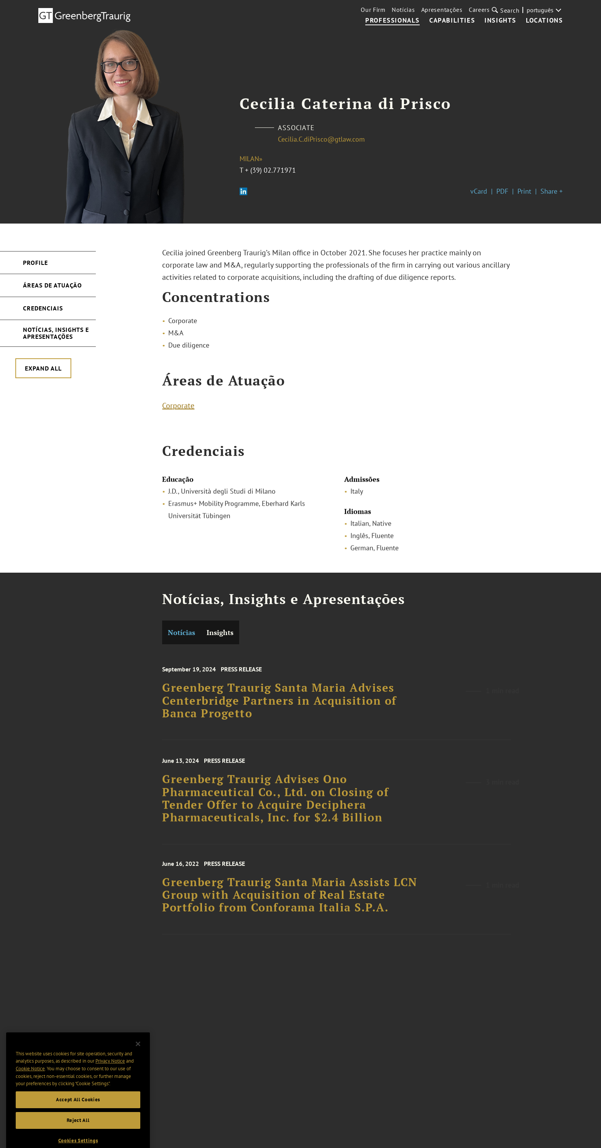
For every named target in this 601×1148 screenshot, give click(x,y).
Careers (479, 9)
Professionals (392, 20)
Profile (35, 262)
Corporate (178, 408)
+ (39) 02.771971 (270, 170)
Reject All (78, 1132)
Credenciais (43, 308)
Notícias (403, 9)
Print (524, 191)
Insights (500, 20)
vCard (478, 191)
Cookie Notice (30, 1080)
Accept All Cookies (78, 1111)
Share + (551, 191)
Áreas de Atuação (52, 285)
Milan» (251, 158)
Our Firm (373, 9)
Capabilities (452, 20)
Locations (544, 20)
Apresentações (442, 9)
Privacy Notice (110, 1073)
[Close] (138, 1055)
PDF (502, 191)
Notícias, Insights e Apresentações (56, 333)
